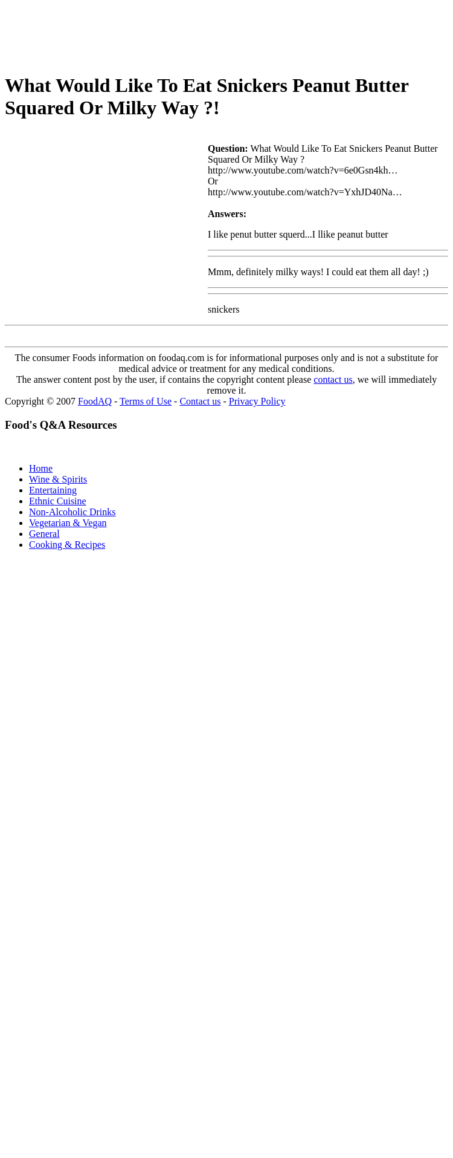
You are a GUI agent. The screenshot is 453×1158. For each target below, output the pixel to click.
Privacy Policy (257, 401)
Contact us (199, 401)
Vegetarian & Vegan (68, 523)
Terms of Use (146, 401)
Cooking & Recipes (67, 544)
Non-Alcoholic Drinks (72, 512)
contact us (332, 379)
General (44, 534)
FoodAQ (95, 401)
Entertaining (53, 490)
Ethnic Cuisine (57, 501)
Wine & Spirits (58, 479)
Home (41, 468)
